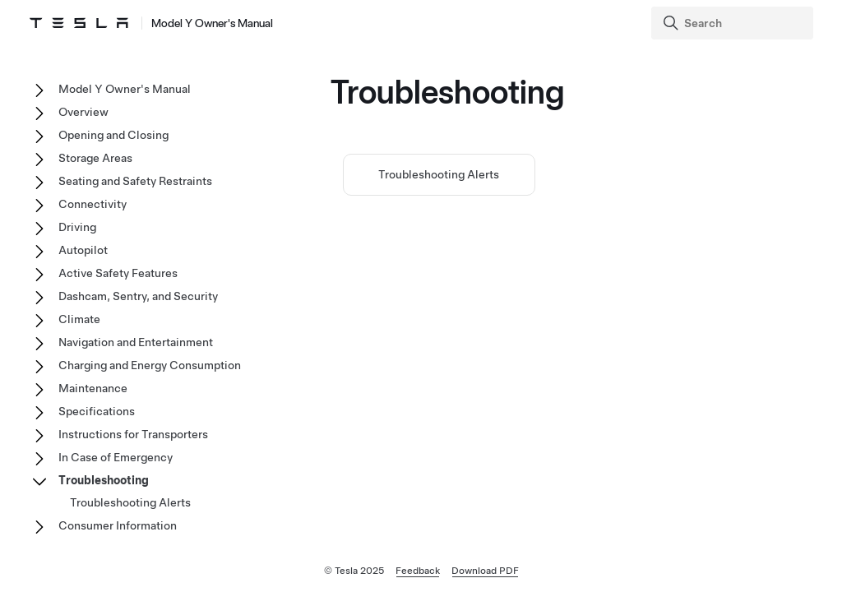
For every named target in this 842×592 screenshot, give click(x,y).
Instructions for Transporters (133, 434)
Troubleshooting (103, 480)
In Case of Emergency (115, 457)
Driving (77, 227)
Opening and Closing (113, 134)
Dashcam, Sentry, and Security (138, 296)
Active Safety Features (118, 273)
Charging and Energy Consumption (149, 365)
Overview (83, 111)
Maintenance (92, 388)
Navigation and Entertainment (135, 342)
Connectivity (92, 203)
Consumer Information (117, 525)
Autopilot (83, 250)
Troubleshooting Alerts (438, 174)
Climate (79, 319)
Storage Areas (95, 157)
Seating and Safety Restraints (135, 180)
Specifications (96, 411)
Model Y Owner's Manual (124, 88)
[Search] (734, 23)
